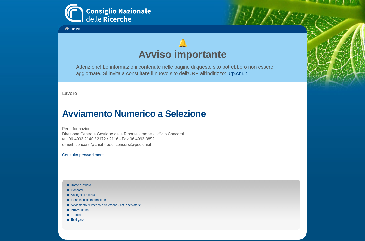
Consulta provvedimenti (83, 155)
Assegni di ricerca (83, 195)
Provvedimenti (80, 210)
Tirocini (76, 215)
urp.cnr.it (237, 73)
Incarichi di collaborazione (88, 200)
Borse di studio (81, 185)
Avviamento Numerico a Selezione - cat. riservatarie (106, 205)
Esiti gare (77, 220)
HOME (75, 29)
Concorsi (77, 190)
